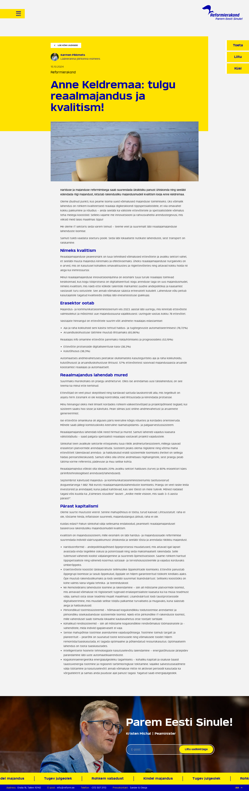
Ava (239, 787)
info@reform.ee (65, 787)
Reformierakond (63, 72)
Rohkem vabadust (109, 779)
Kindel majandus (159, 779)
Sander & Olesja (138, 787)
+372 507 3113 (98, 787)
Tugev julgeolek (59, 779)
